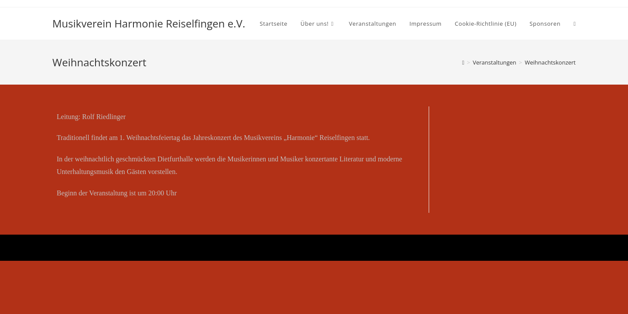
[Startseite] (463, 62)
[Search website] (574, 23)
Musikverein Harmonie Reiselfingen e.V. (148, 23)
